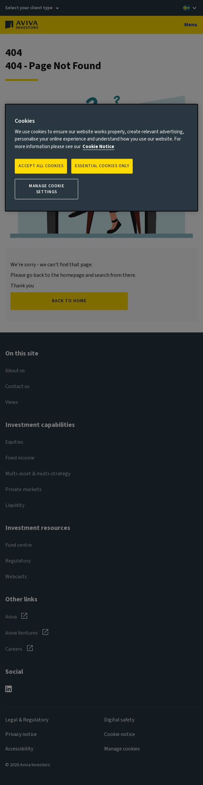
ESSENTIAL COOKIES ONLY (102, 166)
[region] (101, 157)
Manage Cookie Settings (46, 189)
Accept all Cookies (40, 166)
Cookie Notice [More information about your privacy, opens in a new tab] (98, 146)
